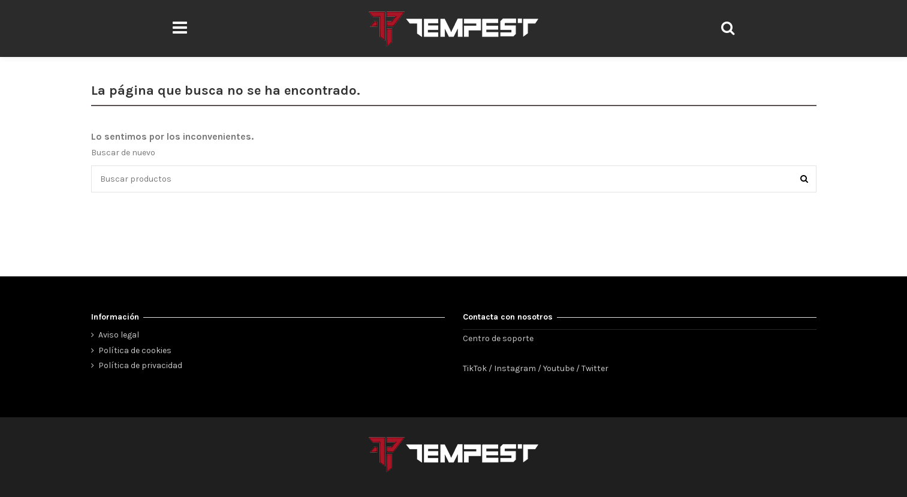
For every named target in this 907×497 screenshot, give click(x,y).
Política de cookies (134, 350)
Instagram (515, 368)
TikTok (475, 368)
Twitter (594, 368)
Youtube (558, 368)
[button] (179, 28)
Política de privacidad (140, 365)
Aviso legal (118, 335)
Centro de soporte (498, 338)
